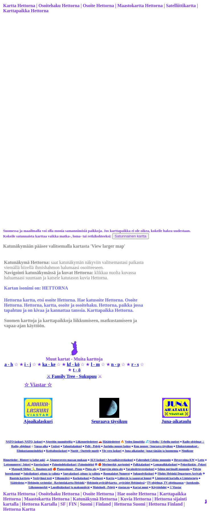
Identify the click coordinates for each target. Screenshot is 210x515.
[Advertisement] (104, 63)
